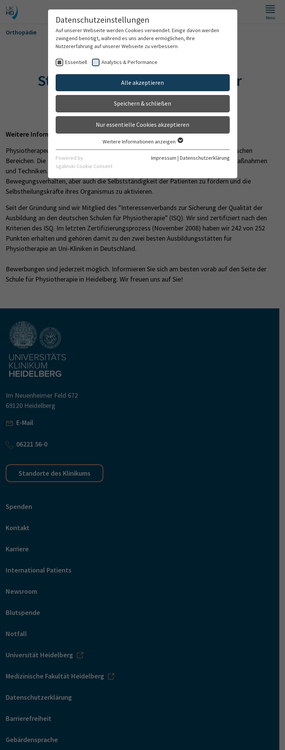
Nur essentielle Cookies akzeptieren (142, 124)
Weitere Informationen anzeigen (142, 141)
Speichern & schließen (142, 103)
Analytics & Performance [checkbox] (129, 62)
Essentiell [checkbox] (76, 62)
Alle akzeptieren (142, 82)
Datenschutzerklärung (205, 157)
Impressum (163, 157)
